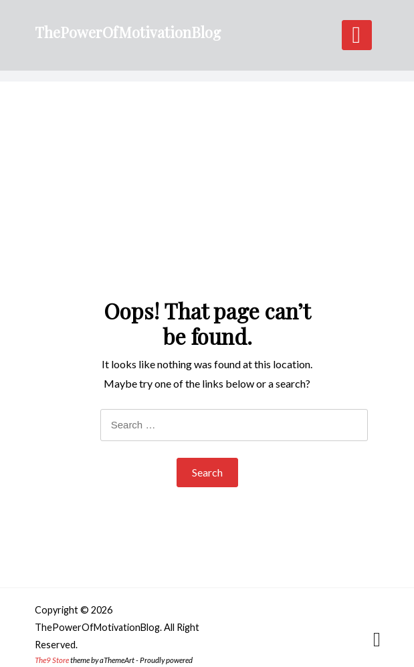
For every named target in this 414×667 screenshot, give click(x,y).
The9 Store (52, 660)
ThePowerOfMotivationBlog (128, 32)
